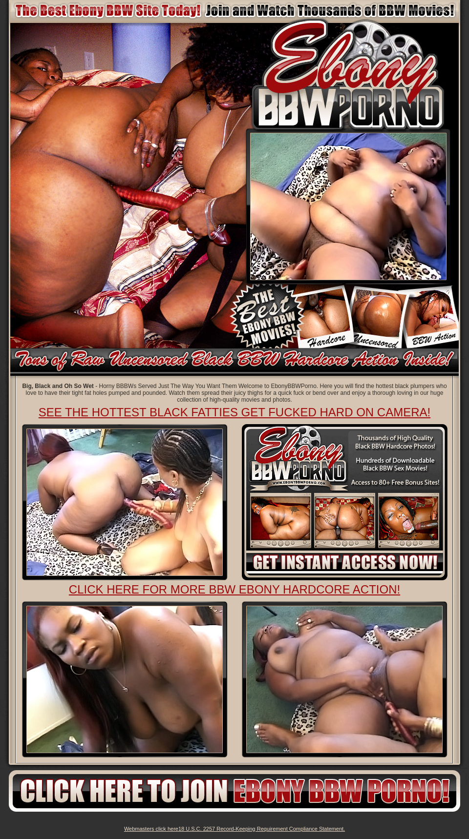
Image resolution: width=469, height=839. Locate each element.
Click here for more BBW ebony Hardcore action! (234, 589)
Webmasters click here (151, 829)
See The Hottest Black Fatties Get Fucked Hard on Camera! (234, 412)
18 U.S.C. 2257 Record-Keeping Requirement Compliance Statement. (261, 829)
